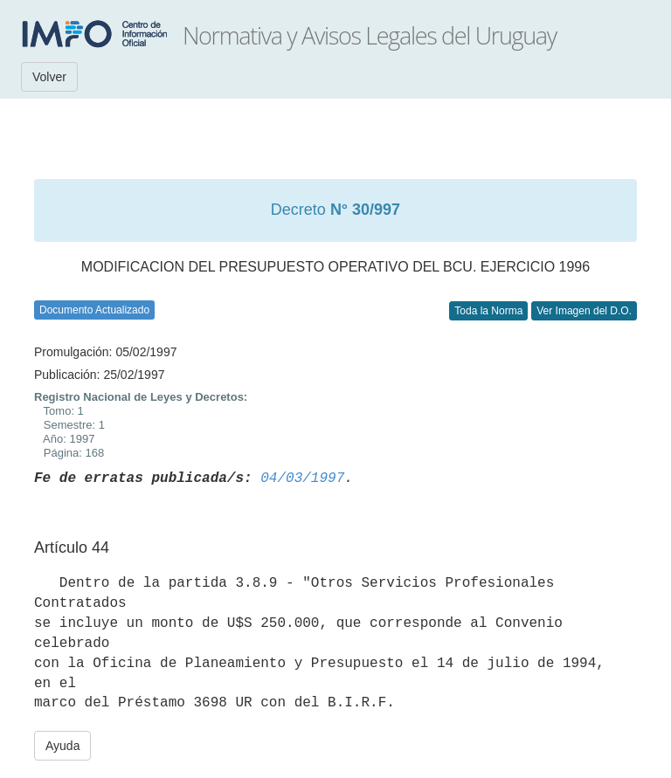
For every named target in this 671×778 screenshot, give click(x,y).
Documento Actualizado (94, 310)
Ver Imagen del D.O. (584, 311)
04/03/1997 (302, 478)
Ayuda (62, 746)
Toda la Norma (488, 311)
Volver (49, 77)
